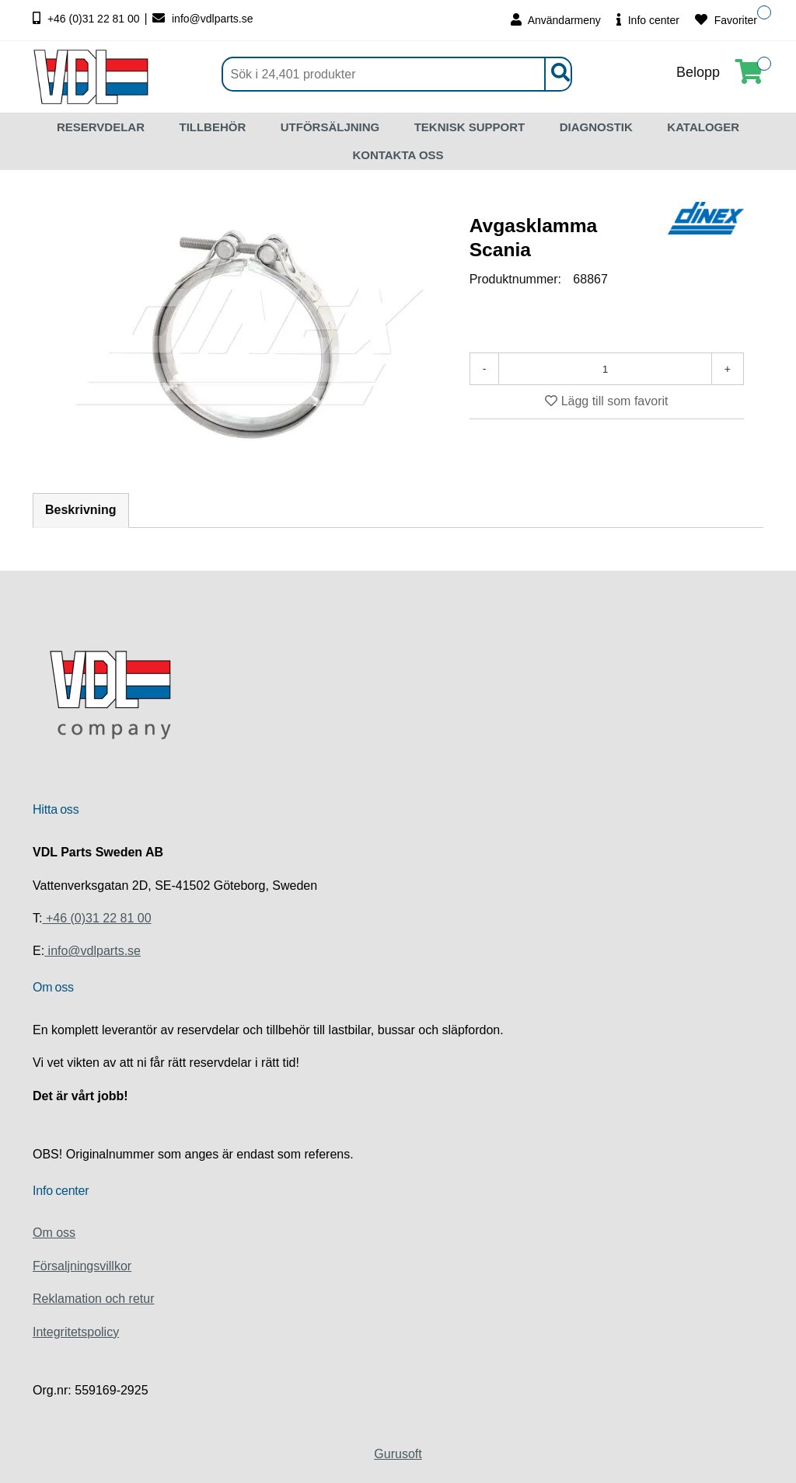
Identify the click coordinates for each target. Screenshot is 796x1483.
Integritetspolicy (76, 1332)
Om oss (54, 1232)
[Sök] (397, 74)
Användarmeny (556, 19)
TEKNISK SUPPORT (469, 127)
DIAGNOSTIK (596, 127)
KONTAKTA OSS (397, 154)
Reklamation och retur (94, 1298)
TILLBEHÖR (212, 127)
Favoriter (726, 19)
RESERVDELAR (101, 127)
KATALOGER (703, 127)
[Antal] (604, 369)
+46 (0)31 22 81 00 (88, 18)
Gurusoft (397, 1453)
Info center (647, 19)
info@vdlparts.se (202, 18)
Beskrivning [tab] (81, 509)
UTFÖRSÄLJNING (330, 127)
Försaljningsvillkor (82, 1266)
